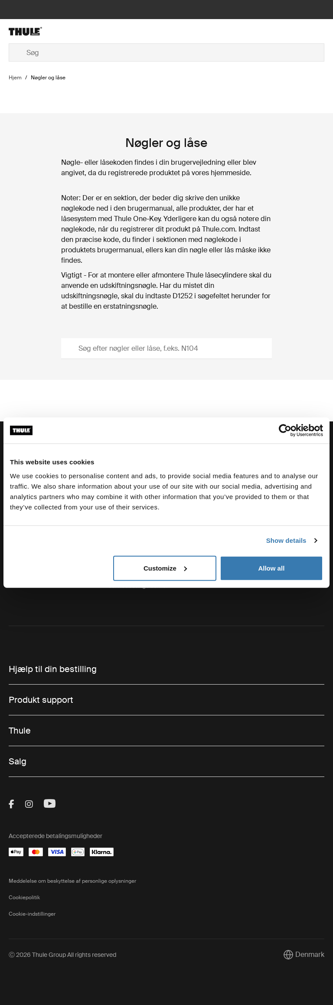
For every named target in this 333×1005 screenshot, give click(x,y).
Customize (165, 567)
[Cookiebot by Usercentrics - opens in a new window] (285, 430)
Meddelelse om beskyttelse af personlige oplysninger (72, 881)
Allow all (271, 567)
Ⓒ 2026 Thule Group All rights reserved (62, 955)
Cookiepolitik (24, 897)
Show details (286, 540)
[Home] (61, 31)
